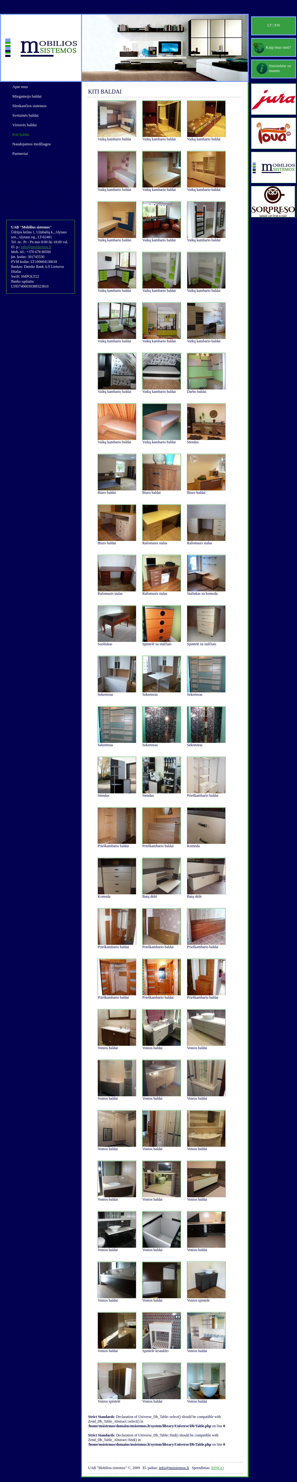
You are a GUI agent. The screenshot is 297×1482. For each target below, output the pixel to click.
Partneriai (20, 153)
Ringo (217, 1467)
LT (269, 25)
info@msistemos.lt (36, 246)
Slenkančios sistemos (29, 105)
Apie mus (20, 86)
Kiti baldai (20, 134)
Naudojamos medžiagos (31, 144)
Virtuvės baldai (24, 125)
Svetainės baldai (25, 115)
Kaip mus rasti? (278, 47)
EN (277, 25)
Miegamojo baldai (27, 96)
